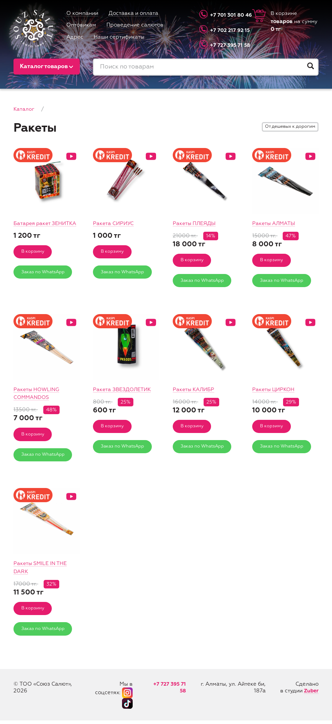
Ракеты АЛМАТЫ (274, 223)
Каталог (23, 109)
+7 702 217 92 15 (224, 30)
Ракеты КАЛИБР (194, 390)
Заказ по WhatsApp (44, 281)
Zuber (311, 694)
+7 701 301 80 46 (224, 15)
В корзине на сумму (295, 22)
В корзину (33, 260)
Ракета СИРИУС (114, 223)
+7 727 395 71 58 (224, 45)
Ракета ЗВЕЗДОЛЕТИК (123, 390)
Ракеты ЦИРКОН (274, 390)
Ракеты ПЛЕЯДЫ (195, 223)
